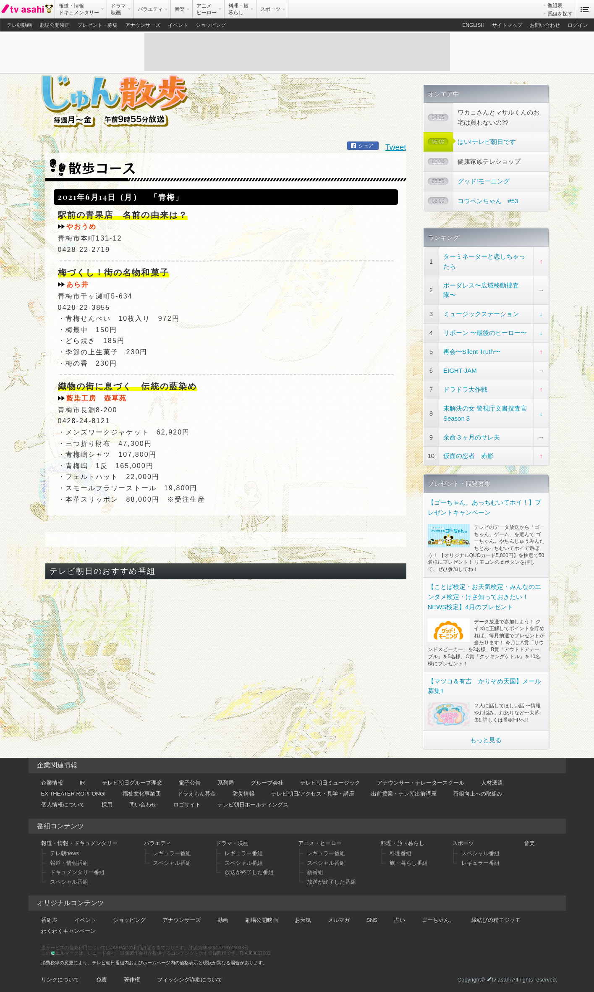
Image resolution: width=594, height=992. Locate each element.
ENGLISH (473, 25)
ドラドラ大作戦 (465, 387)
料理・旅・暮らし (402, 841)
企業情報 (52, 780)
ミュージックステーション (481, 312)
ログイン (578, 25)
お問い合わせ (545, 25)
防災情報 (243, 791)
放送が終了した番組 (249, 870)
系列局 (225, 780)
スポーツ (463, 841)
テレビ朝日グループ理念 (132, 780)
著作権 (132, 977)
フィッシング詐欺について (189, 977)
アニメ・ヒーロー (320, 841)
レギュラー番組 (172, 851)
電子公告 (190, 780)
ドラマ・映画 (232, 841)
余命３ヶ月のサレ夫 (471, 435)
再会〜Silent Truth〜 (471, 349)
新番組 (315, 870)
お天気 (303, 918)
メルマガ (339, 918)
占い (399, 918)
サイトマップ (507, 25)
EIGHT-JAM (460, 368)
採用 (107, 802)
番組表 (555, 5)
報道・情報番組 (69, 861)
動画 (222, 918)
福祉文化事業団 (142, 791)
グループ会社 (267, 780)
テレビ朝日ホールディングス (252, 802)
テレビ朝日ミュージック (330, 780)
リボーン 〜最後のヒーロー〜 (485, 331)
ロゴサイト (187, 802)
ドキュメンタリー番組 (77, 870)
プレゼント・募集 (97, 25)
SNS (372, 918)
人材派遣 (492, 780)
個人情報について (63, 802)
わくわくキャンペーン (68, 929)
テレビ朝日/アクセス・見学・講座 (313, 791)
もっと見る (486, 737)
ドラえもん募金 (197, 791)
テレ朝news (64, 851)
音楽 (529, 841)
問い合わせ (143, 802)
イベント (178, 25)
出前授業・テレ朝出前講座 (404, 791)
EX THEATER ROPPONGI (73, 791)
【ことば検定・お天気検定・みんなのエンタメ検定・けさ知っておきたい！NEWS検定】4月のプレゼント (484, 594)
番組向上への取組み (477, 791)
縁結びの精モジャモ (496, 918)
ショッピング (211, 25)
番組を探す (560, 14)
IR (82, 780)
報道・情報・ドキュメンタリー (79, 841)
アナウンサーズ (142, 25)
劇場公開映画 (54, 25)
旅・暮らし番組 (409, 861)
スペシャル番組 (69, 880)
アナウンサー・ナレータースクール (420, 780)
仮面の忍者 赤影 (468, 454)
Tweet (395, 141)
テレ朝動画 (19, 25)
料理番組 (400, 851)
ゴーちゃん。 (438, 918)
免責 (101, 977)
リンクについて (60, 977)
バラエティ (157, 841)
